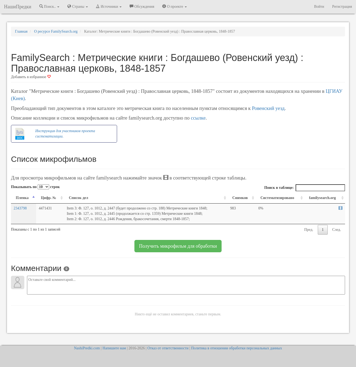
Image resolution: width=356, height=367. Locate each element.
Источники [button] (109, 6)
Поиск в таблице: (304, 187)
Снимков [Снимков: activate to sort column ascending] (240, 198)
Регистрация (342, 7)
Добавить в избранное (31, 77)
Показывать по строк (35, 186)
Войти (319, 7)
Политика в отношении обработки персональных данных (236, 348)
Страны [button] (77, 6)
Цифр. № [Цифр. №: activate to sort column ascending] (48, 198)
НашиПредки (17, 6)
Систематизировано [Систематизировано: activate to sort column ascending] (277, 198)
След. (336, 230)
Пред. (308, 230)
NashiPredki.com (87, 348)
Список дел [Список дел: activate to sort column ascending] (78, 198)
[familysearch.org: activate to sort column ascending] (324, 198)
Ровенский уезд (268, 108)
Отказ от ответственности (167, 348)
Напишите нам (114, 348)
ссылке (198, 118)
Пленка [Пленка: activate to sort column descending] (22, 198)
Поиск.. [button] (49, 6)
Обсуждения (142, 6)
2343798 (20, 208)
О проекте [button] (174, 6)
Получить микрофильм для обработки (178, 246)
